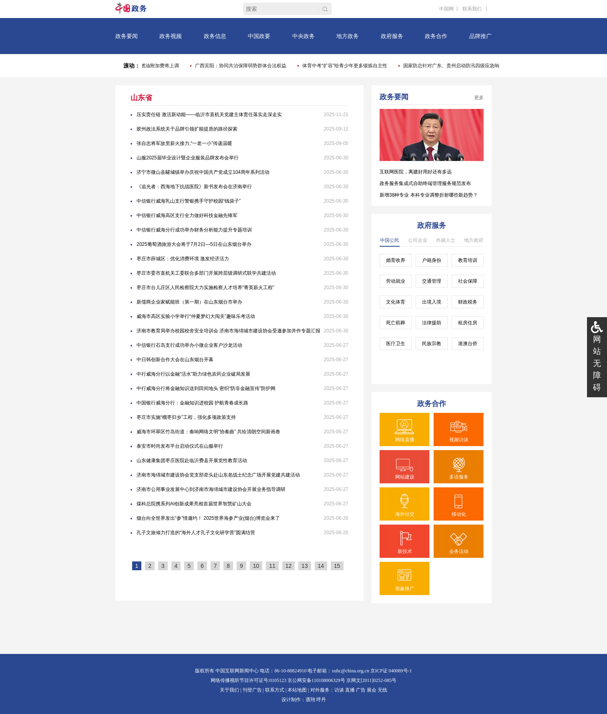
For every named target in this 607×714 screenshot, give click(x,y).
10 (256, 566)
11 (272, 566)
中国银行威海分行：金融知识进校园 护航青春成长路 (192, 403)
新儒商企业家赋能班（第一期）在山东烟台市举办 (189, 302)
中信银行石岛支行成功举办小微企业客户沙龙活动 (189, 345)
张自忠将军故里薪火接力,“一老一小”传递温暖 (184, 143)
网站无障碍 (597, 363)
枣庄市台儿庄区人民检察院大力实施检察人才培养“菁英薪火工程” (205, 287)
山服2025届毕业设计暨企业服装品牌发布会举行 (188, 158)
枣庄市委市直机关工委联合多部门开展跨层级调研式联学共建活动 (206, 273)
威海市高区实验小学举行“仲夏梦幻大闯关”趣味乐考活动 (196, 316)
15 (337, 566)
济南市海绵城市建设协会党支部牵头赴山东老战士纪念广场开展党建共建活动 (218, 475)
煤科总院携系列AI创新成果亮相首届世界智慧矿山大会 (194, 504)
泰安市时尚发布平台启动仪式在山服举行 (180, 446)
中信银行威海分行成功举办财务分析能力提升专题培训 (194, 230)
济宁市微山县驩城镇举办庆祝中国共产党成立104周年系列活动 (203, 172)
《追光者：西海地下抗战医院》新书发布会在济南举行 (194, 186)
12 (288, 566)
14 (321, 566)
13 (304, 566)
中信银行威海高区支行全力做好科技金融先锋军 (187, 215)
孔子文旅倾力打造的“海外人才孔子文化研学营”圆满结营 (196, 532)
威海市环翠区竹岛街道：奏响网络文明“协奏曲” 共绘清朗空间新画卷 (208, 431)
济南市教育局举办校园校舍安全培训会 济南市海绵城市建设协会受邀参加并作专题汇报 (228, 331)
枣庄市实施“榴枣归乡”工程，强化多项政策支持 (186, 417)
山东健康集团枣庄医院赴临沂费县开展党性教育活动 (192, 460)
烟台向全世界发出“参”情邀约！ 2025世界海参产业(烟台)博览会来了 (208, 518)
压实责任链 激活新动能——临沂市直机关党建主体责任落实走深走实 (209, 114)
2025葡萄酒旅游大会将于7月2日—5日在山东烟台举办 (194, 244)
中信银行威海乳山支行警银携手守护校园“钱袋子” (189, 201)
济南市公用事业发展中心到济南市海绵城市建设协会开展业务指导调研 (211, 489)
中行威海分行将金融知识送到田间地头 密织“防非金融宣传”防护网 (206, 388)
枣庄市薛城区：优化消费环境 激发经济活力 (183, 258)
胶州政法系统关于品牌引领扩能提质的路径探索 (187, 129)
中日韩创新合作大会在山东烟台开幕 (175, 359)
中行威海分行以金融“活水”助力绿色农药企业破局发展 (193, 374)
